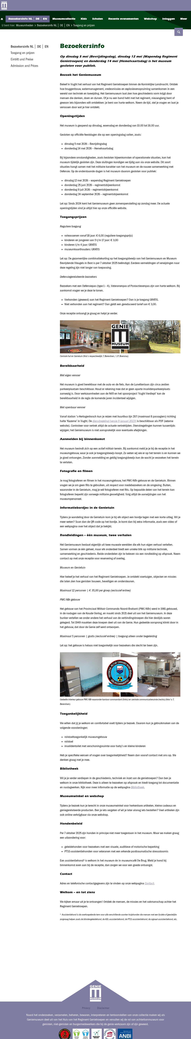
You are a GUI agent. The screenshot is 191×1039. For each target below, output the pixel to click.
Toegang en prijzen (84, 25)
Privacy (86, 1008)
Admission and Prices (24, 66)
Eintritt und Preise (22, 59)
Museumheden (24, 25)
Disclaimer (103, 1008)
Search (178, 5)
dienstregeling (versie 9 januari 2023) (114, 421)
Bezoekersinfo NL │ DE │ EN (53, 25)
